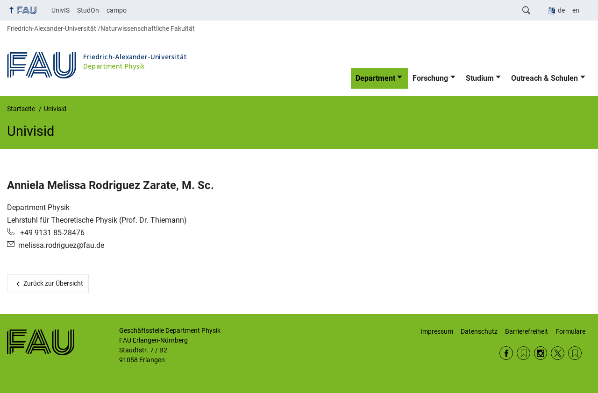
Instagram (541, 353)
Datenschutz (479, 331)
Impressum (436, 331)
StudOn (88, 10)
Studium (480, 78)
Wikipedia (575, 353)
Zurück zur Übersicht (53, 283)
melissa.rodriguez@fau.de (61, 245)
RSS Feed (523, 353)
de (561, 10)
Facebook (506, 353)
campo (117, 10)
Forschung (430, 78)
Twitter (557, 353)
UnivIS (60, 10)
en (575, 10)
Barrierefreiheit (526, 331)
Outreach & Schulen (544, 78)
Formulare (570, 331)
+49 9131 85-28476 (51, 232)
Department (375, 78)
